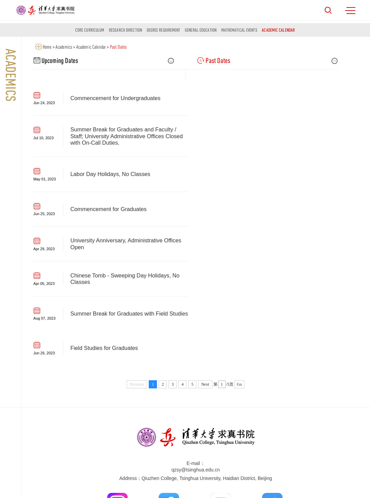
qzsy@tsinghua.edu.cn (196, 330)
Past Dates (118, 47)
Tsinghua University (127, 437)
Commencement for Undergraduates (115, 101)
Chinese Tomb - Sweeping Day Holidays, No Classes (280, 173)
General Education (200, 30)
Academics (63, 47)
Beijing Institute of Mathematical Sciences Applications (164, 451)
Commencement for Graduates (264, 139)
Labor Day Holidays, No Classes (110, 139)
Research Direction (125, 30)
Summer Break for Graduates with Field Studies (119, 208)
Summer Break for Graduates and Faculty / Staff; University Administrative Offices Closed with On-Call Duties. (279, 101)
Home (47, 47)
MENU (350, 10)
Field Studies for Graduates (259, 208)
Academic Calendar (278, 30)
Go (239, 245)
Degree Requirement (163, 30)
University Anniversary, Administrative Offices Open (125, 173)
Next (205, 245)
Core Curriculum (89, 30)
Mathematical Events (239, 30)
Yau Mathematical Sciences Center (144, 444)
